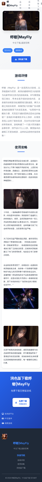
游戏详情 (21, 460)
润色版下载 (21, 59)
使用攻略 (21, 464)
